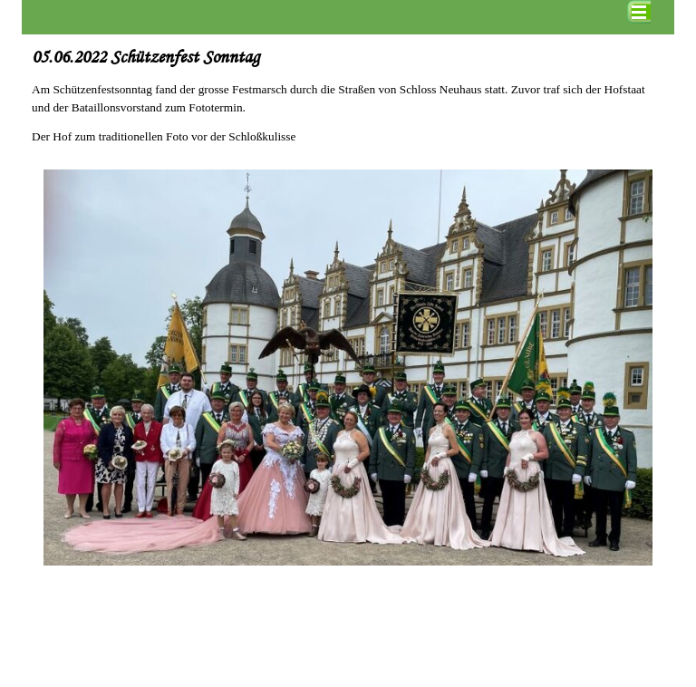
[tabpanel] (348, 99)
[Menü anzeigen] (639, 12)
